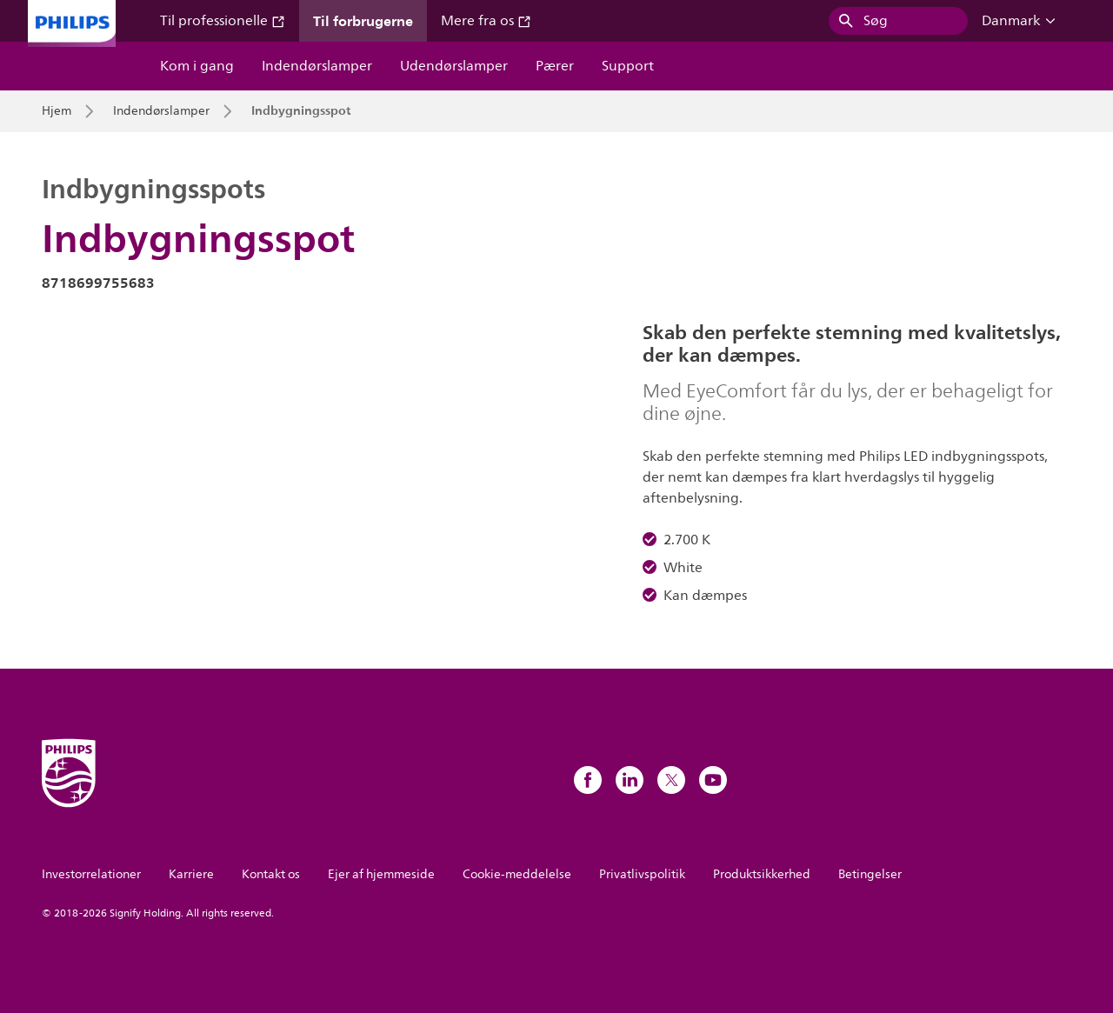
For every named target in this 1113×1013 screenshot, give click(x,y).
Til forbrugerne (363, 20)
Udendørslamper (454, 66)
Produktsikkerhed (761, 874)
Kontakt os (271, 874)
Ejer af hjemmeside (381, 874)
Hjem (56, 111)
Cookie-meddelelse (517, 874)
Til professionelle (222, 20)
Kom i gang (197, 66)
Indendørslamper (317, 66)
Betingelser (870, 874)
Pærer (555, 66)
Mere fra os (486, 20)
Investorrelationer (91, 874)
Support (628, 66)
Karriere (191, 874)
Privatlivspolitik (642, 874)
